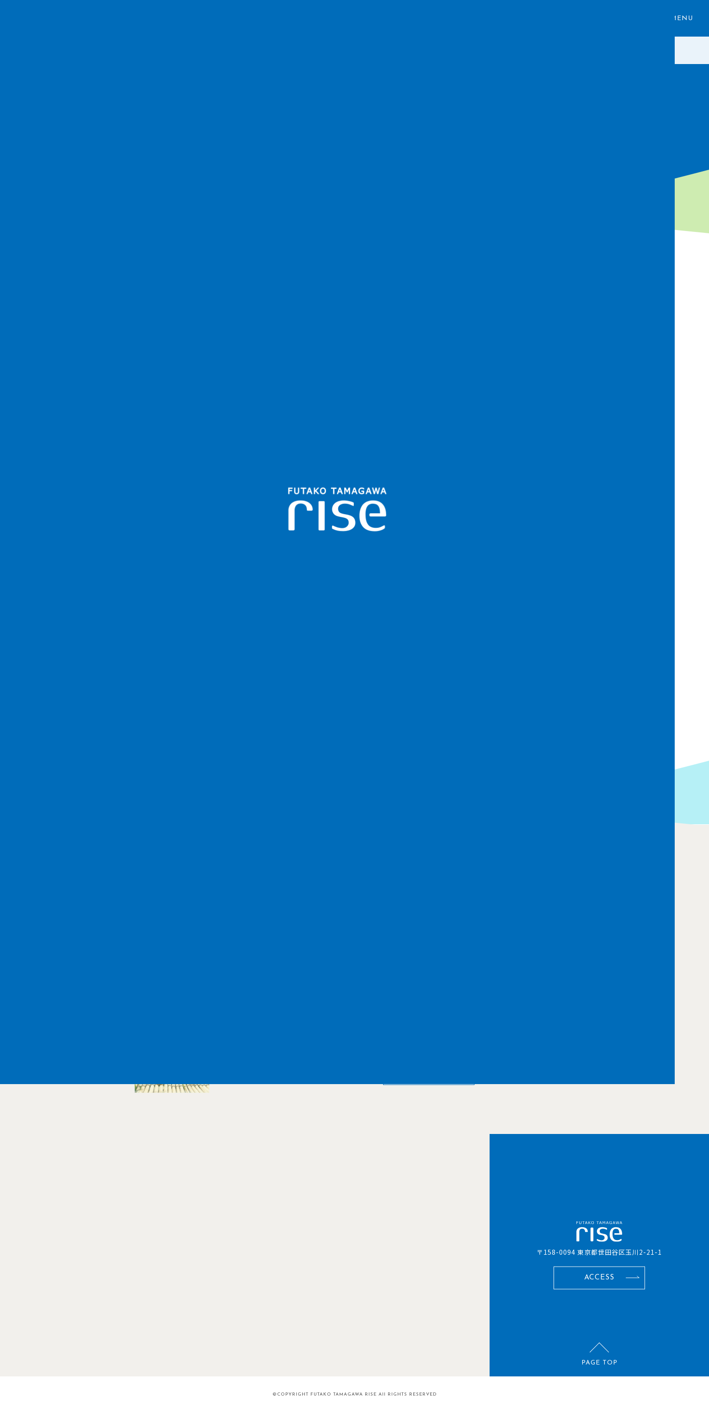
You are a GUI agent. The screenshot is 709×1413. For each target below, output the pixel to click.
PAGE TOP (599, 1362)
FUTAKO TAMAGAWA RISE (343, 1394)
